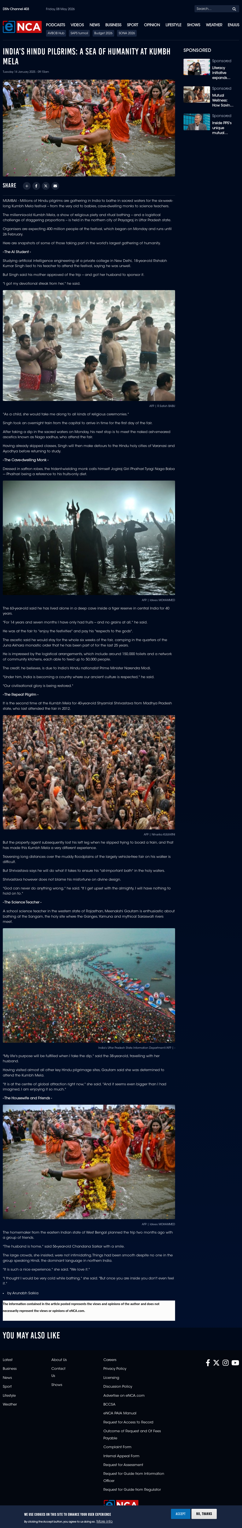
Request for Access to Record (128, 1422)
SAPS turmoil (79, 33)
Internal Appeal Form (121, 1456)
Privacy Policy (114, 1369)
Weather (214, 25)
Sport (132, 25)
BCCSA (109, 1404)
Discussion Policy (117, 1387)
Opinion (152, 25)
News (95, 25)
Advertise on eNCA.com (124, 1396)
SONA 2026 (127, 33)
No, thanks (204, 1514)
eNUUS (233, 25)
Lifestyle (173, 25)
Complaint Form (117, 1447)
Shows (193, 25)
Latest (8, 1360)
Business (113, 25)
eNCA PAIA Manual (119, 1413)
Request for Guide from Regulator (132, 1490)
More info (104, 1521)
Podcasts (55, 25)
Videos (77, 25)
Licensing (111, 1378)
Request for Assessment (123, 1465)
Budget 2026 (103, 33)
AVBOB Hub (56, 33)
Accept (181, 1514)
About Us (59, 1360)
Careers (109, 1360)
